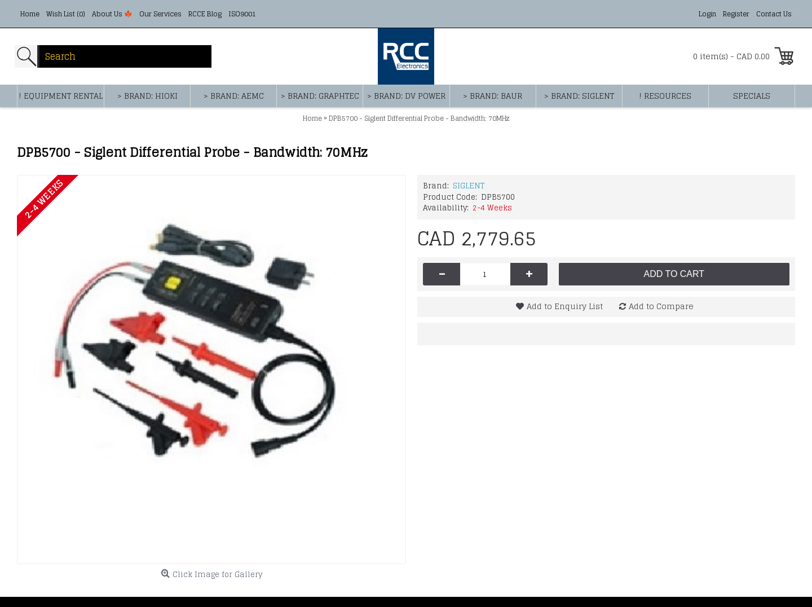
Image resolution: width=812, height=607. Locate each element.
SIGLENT (468, 185)
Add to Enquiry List (565, 306)
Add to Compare (661, 306)
